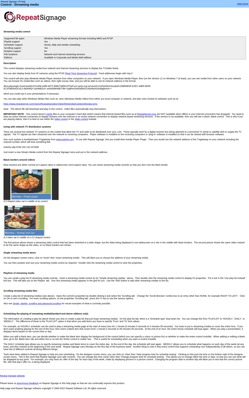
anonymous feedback (28, 383)
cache (49, 114)
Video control (61, 119)
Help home (242, 4)
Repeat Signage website (12, 375)
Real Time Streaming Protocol (81, 73)
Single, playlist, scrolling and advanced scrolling (37, 303)
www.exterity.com (65, 139)
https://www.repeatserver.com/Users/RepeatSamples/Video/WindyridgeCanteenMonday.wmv (50, 104)
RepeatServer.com (146, 114)
